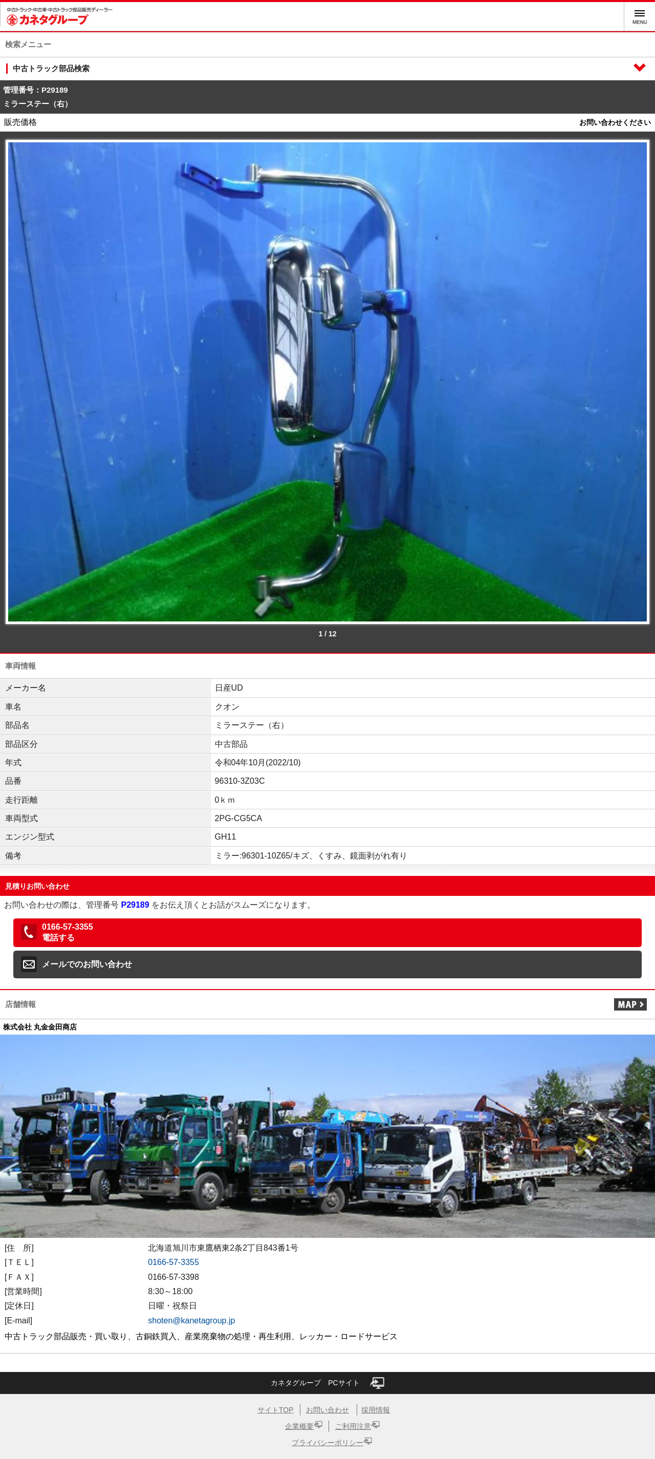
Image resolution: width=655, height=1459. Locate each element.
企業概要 (299, 1426)
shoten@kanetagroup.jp (191, 1320)
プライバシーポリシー (327, 1443)
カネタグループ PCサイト (327, 1383)
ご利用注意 (353, 1426)
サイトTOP (275, 1410)
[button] (327, 932)
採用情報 (375, 1410)
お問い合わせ (327, 1410)
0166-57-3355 (173, 1262)
